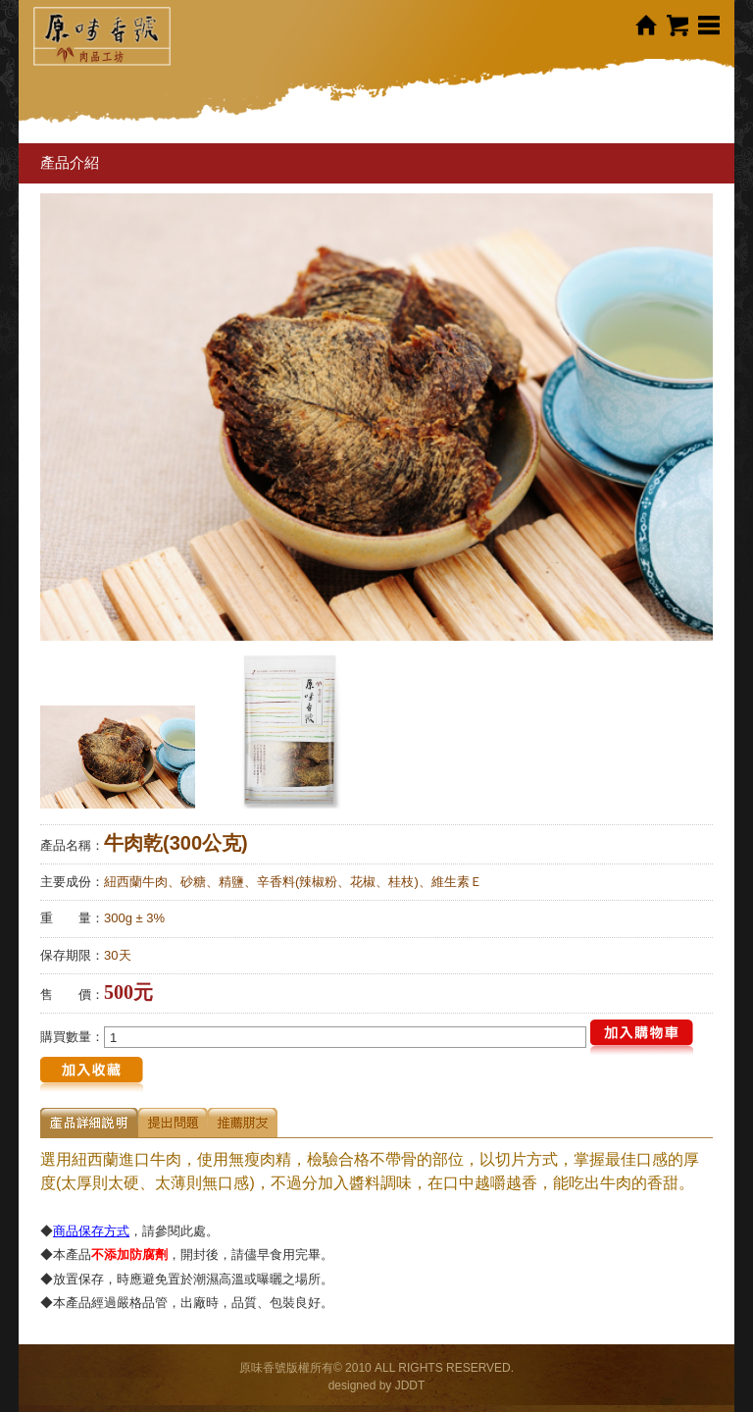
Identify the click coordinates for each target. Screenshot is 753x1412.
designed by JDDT (377, 1385)
